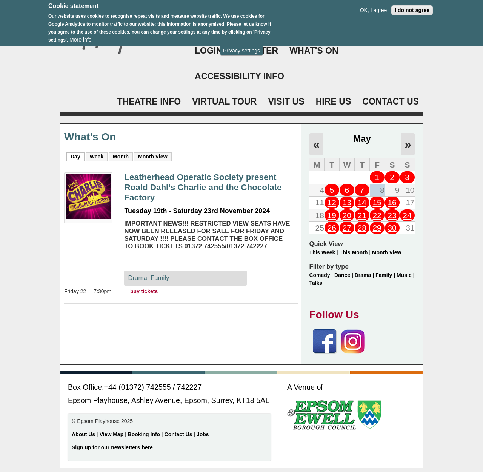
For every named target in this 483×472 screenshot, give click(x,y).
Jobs (203, 434)
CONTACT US (390, 101)
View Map (112, 434)
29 (376, 227)
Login (208, 50)
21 (361, 215)
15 (376, 202)
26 (332, 227)
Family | (386, 275)
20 (347, 215)
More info (80, 38)
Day (78, 156)
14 (361, 202)
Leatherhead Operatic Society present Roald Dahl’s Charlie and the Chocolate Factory (202, 187)
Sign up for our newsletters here (112, 447)
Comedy (319, 275)
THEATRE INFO (149, 101)
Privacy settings (241, 49)
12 (332, 202)
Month (121, 157)
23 (392, 215)
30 (392, 227)
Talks (315, 283)
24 (407, 215)
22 (376, 215)
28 (361, 227)
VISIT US (286, 101)
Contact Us (179, 434)
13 (347, 202)
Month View (153, 157)
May (362, 139)
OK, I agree (373, 8)
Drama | (365, 275)
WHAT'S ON (313, 50)
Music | (405, 275)
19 (332, 215)
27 (347, 227)
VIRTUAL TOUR (224, 101)
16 (392, 202)
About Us (83, 434)
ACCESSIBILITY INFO (239, 76)
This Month (354, 252)
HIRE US (333, 101)
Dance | (344, 275)
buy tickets (144, 291)
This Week (322, 252)
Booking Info (144, 434)
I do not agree (412, 8)
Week (96, 157)
